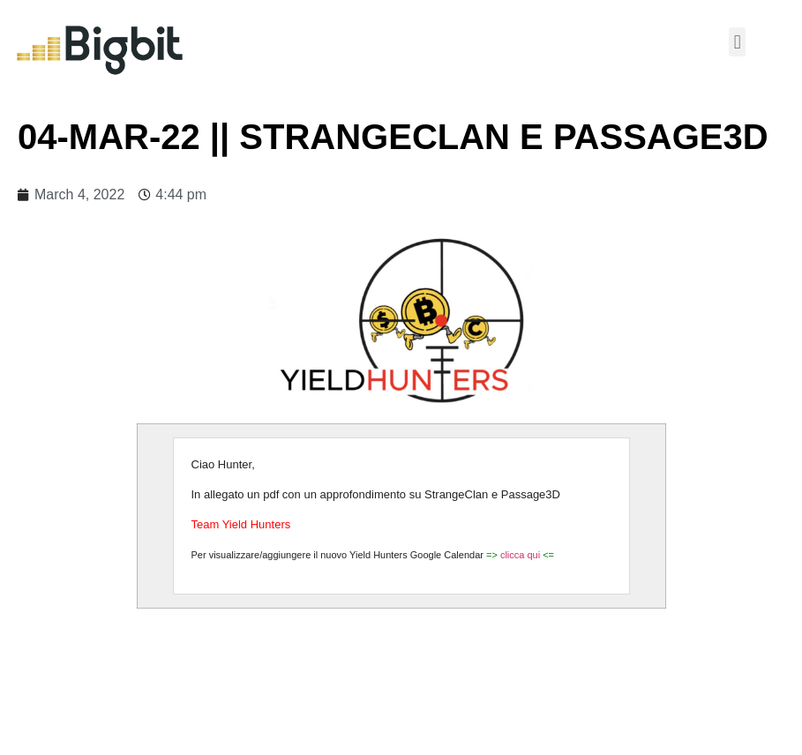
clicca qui (521, 554)
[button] (737, 41)
